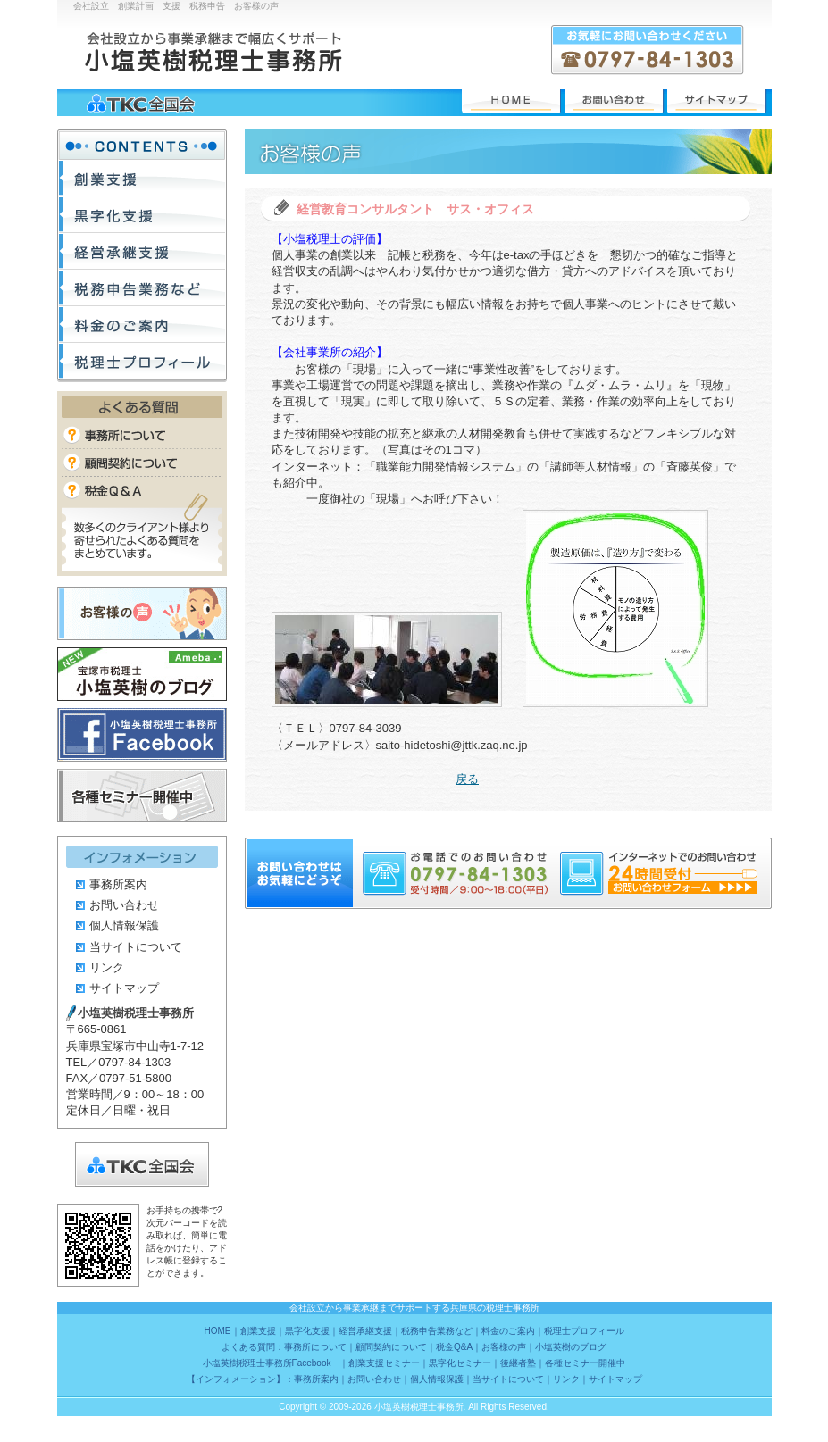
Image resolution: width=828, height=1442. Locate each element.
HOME (511, 101)
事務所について (142, 435)
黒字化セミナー (460, 1363)
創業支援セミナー (384, 1363)
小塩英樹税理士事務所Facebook (142, 735)
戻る (467, 779)
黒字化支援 (142, 214)
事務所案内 (118, 884)
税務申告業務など (142, 288)
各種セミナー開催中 (142, 795)
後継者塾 (518, 1363)
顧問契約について (142, 462)
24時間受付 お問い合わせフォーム (682, 887)
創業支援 (142, 178)
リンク (106, 967)
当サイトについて (135, 947)
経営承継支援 (142, 251)
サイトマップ (716, 101)
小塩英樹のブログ (142, 674)
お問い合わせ (614, 101)
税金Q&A (142, 489)
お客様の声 (142, 613)
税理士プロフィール (142, 361)
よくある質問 (142, 407)
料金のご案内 (142, 324)
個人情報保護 (124, 925)
